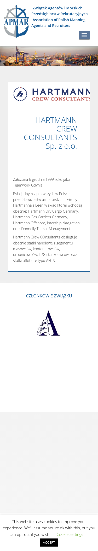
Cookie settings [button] (69, 534)
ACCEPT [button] (49, 542)
